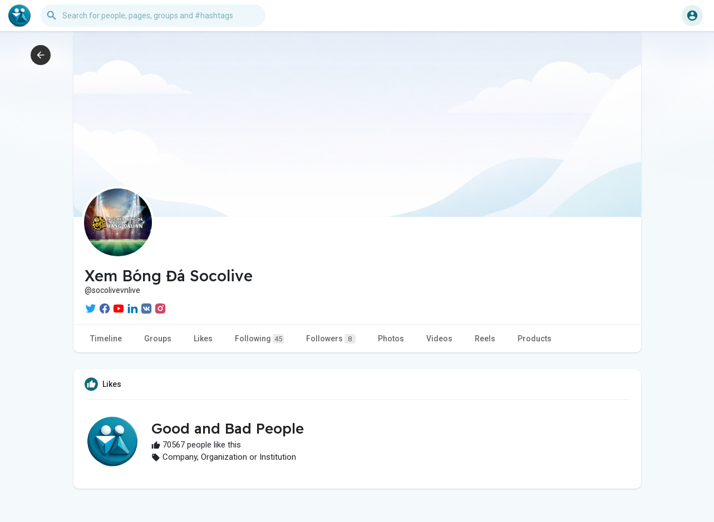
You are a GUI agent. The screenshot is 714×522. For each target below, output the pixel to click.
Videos (439, 338)
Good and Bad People (227, 428)
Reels (485, 338)
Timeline (106, 338)
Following (259, 339)
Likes (203, 338)
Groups (157, 338)
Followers (331, 339)
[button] (153, 15)
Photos (391, 338)
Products (534, 338)
